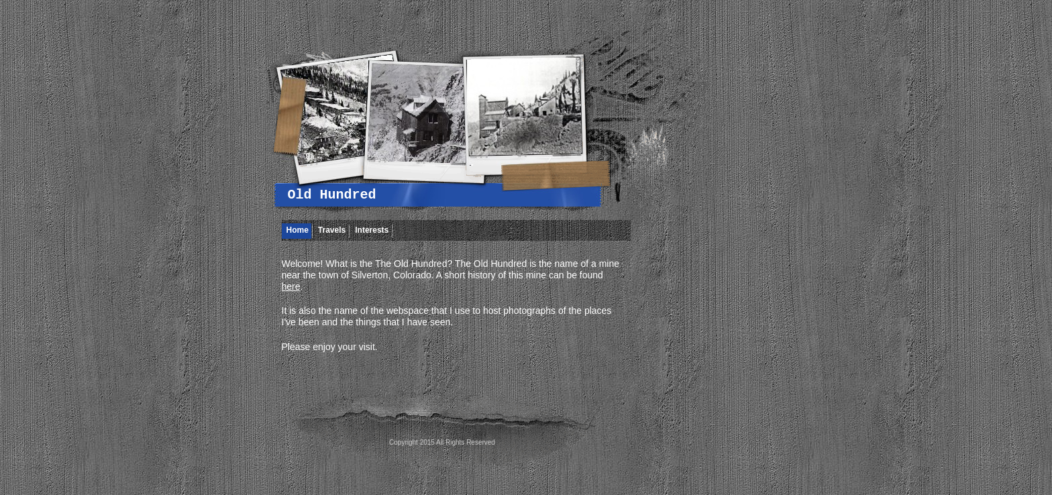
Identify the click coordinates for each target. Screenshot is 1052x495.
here (291, 286)
